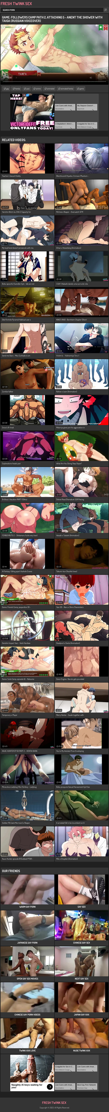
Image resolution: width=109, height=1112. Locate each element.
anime (38, 88)
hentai (17, 88)
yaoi (28, 88)
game (82, 88)
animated (50, 88)
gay (7, 88)
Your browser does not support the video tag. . (54, 54)
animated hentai (67, 88)
